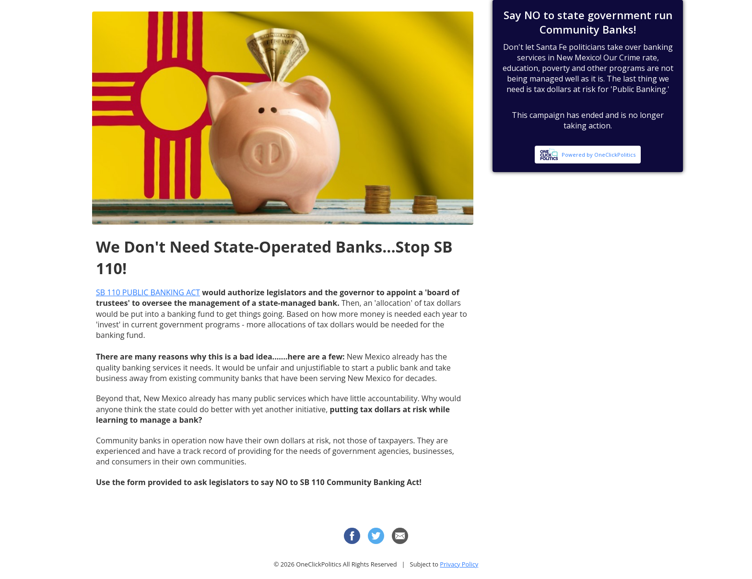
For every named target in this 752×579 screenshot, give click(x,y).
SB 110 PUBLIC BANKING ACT (148, 292)
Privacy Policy (459, 564)
